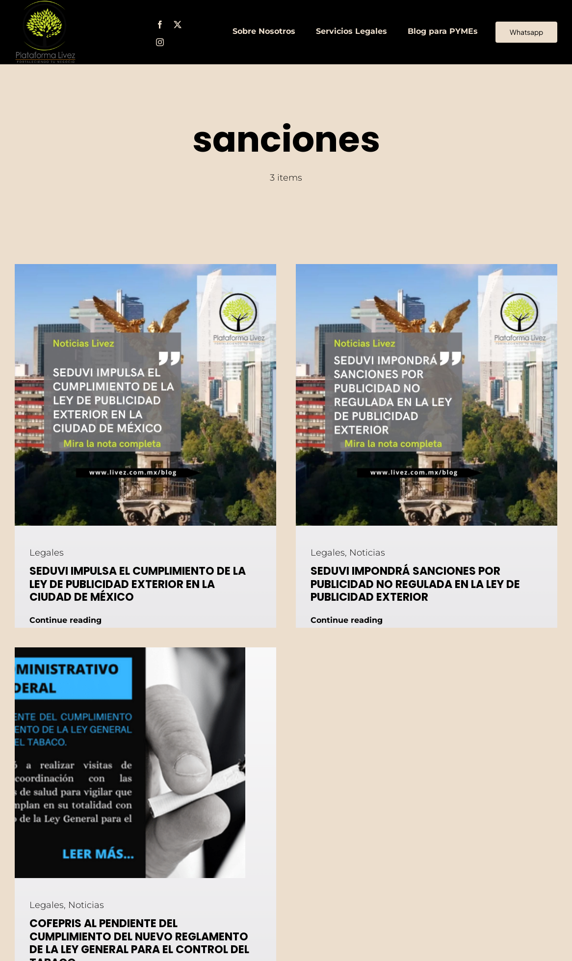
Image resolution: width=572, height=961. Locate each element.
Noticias (367, 552)
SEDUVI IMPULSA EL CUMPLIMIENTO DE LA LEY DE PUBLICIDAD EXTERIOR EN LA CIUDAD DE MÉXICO (137, 584)
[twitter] (178, 24)
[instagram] (160, 42)
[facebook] (160, 24)
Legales (46, 552)
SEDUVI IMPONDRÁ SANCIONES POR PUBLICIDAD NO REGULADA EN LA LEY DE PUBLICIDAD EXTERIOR (415, 584)
